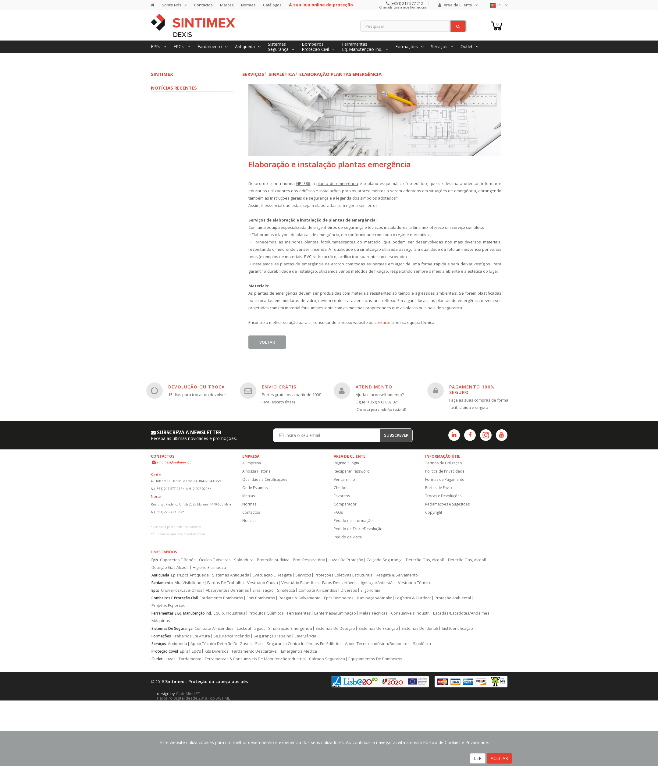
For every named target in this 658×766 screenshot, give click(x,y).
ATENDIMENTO (374, 387)
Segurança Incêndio (231, 636)
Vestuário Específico (300, 583)
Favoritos (342, 495)
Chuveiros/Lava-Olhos (181, 590)
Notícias (249, 520)
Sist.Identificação (457, 628)
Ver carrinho (344, 479)
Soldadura (244, 560)
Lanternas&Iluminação (335, 613)
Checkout (342, 487)
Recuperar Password (352, 471)
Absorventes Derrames (227, 590)
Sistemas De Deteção (335, 628)
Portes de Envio (438, 487)
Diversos (349, 590)
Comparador (345, 504)
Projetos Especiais (168, 606)
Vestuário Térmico (415, 583)
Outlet (157, 659)
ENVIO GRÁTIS (279, 387)
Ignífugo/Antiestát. (378, 583)
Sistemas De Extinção (378, 628)
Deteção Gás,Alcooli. (170, 567)
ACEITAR (499, 758)
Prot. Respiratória (309, 560)
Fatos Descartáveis (339, 583)
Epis (154, 560)
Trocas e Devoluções (443, 495)
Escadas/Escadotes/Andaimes (461, 613)
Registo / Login (346, 463)
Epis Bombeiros (261, 598)
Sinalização (263, 590)
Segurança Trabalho (272, 636)
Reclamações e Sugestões (447, 504)
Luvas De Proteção (346, 560)
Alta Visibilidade (189, 583)
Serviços (253, 74)
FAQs (338, 512)
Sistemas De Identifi (419, 628)
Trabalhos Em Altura (191, 636)
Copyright (433, 512)
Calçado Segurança (385, 560)
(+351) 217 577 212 (406, 3)
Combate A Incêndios (317, 590)
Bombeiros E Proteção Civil (174, 598)
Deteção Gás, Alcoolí (467, 560)
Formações (161, 636)
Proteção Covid (164, 651)
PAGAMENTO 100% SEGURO (472, 389)
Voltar (267, 342)
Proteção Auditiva (273, 560)
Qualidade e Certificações (264, 479)
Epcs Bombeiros (339, 598)
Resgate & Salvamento (397, 575)
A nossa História (256, 471)
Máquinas (160, 621)
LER (478, 758)
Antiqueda (160, 575)
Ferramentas (299, 613)
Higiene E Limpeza (209, 567)
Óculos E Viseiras (215, 560)
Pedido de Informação (353, 520)
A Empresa (251, 463)
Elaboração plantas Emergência (340, 74)
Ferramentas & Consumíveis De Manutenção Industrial (255, 659)
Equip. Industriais (229, 613)
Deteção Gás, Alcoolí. (425, 560)
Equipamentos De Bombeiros (375, 659)
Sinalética (282, 74)
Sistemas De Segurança (172, 628)
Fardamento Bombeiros (221, 598)
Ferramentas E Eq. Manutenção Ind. (181, 613)
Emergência (305, 636)
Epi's (184, 651)
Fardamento (162, 583)
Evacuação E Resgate (272, 575)
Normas (248, 5)
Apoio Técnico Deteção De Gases (221, 644)
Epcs (155, 590)
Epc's (196, 651)
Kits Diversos (217, 651)
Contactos (203, 5)
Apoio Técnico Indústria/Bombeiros (377, 644)
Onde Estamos (255, 487)
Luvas (170, 659)
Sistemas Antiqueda (230, 575)
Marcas (227, 5)
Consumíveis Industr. (410, 613)
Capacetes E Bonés (178, 560)
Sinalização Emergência (290, 628)
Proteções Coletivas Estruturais (343, 575)
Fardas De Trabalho (225, 583)
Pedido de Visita (348, 537)
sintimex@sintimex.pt (174, 462)
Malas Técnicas (373, 613)
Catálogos (272, 5)
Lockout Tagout (251, 628)
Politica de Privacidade (444, 471)
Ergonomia (370, 590)
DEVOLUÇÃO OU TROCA (196, 387)
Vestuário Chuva (262, 583)
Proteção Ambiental (453, 598)
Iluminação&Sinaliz (374, 598)
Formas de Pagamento (444, 479)
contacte (383, 322)
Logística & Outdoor (413, 598)
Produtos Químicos (266, 613)
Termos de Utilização (443, 463)
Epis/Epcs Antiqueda (190, 575)
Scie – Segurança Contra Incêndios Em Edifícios (298, 644)
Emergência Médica (299, 651)
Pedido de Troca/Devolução (358, 528)
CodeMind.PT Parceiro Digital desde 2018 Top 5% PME (193, 696)
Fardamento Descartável (255, 651)
